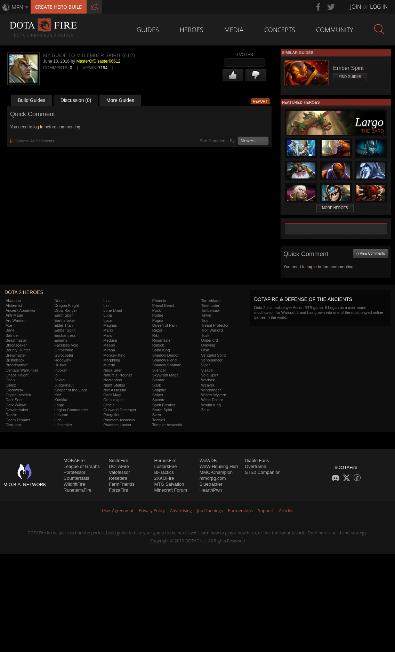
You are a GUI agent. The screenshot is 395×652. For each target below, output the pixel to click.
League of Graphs (82, 466)
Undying (208, 345)
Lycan (108, 320)
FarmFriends (122, 484)
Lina (107, 301)
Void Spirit (209, 375)
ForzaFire (118, 490)
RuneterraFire (77, 490)
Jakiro (60, 380)
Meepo (109, 345)
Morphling (111, 360)
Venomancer (212, 360)
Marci (108, 330)
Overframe (255, 466)
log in (38, 127)
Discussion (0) (76, 100)
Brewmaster (16, 355)
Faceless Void (66, 345)
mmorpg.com (213, 478)
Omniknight (113, 400)
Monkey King (114, 355)
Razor (157, 330)
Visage (206, 370)
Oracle (108, 405)
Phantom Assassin (119, 420)
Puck (156, 310)
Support (266, 511)
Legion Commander (71, 410)
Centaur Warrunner (22, 370)
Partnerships (240, 511)
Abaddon (13, 301)
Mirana (109, 350)
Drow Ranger (66, 310)
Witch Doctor (212, 400)
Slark (156, 385)
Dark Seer (14, 400)
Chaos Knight (17, 375)
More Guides (120, 100)
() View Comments (370, 253)
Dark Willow (16, 405)
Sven (156, 415)
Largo (59, 405)
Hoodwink (63, 360)
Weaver (207, 385)
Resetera (118, 478)
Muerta (109, 365)
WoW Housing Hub (219, 466)
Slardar (158, 380)
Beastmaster (16, 340)
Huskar (61, 365)
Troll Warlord (212, 330)
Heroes (191, 29)
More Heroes (335, 208)
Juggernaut (64, 385)
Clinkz (11, 385)
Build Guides (31, 100)
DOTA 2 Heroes (24, 292)
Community (334, 29)
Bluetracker (211, 484)
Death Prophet (18, 420)
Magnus (110, 325)
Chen (10, 380)
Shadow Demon (165, 355)
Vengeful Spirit (213, 355)
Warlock (208, 380)
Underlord (209, 340)
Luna (107, 315)
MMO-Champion (216, 472)
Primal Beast (163, 305)
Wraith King (211, 405)
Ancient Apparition (21, 310)
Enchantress (65, 335)
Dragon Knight (67, 305)
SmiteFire (118, 460)
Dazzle (11, 415)
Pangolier (111, 415)
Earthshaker (65, 320)
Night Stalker (114, 385)
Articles (286, 511)
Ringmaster (162, 340)
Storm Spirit (162, 410)
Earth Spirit (64, 315)
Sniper (157, 395)
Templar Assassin (167, 425)
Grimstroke (64, 350)
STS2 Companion (263, 472)
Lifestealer (63, 425)
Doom (60, 301)
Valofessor (119, 472)
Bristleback (15, 360)
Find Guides (350, 77)
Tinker (206, 315)
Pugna (157, 320)
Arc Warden (16, 320)
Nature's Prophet (117, 375)
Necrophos (112, 380)
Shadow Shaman (167, 365)
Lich (58, 420)
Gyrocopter (64, 355)
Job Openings (210, 511)
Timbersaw (210, 310)
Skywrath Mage (165, 375)
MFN (17, 7)
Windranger (211, 390)
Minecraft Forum (170, 490)
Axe (9, 325)
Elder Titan (64, 325)
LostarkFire (165, 466)
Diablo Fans (257, 460)
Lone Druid (112, 310)
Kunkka (61, 400)
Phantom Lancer (117, 425)
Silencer (159, 370)
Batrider (12, 335)
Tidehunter (210, 305)
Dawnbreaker (17, 410)
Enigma (61, 340)
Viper (205, 365)
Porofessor (75, 472)
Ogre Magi (112, 395)
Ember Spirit (65, 330)
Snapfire (159, 390)
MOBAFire (74, 460)
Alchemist (14, 305)
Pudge (157, 315)
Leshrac (61, 415)
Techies (158, 420)
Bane (10, 330)
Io (56, 375)
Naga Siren (112, 370)
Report (260, 101)
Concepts (279, 29)
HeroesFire (165, 460)
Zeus (205, 410)
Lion (107, 305)
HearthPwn (211, 490)
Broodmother (17, 365)
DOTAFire (119, 466)
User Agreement (118, 511)
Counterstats (76, 478)
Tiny (204, 320)
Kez (58, 395)
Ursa (205, 350)
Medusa (110, 340)
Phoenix (159, 301)
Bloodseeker (16, 345)
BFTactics (164, 472)
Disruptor (13, 425)
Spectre (159, 400)
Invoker (61, 370)
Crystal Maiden (18, 395)
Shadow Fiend (164, 360)
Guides (148, 29)
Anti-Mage (14, 315)
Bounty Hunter (18, 350)
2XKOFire (164, 478)
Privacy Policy (152, 511)
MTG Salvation (169, 484)
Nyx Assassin (114, 390)
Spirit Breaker (164, 405)
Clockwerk (14, 390)
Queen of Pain (164, 325)
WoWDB (208, 460)
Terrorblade (210, 301)
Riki (155, 335)
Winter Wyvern (213, 395)
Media (233, 29)
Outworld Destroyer (119, 410)
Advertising (181, 511)
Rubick (158, 345)
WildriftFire (74, 484)
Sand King (161, 350)
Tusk (205, 335)
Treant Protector (214, 325)
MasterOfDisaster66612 (98, 61)
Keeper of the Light (71, 390)
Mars (107, 335)
